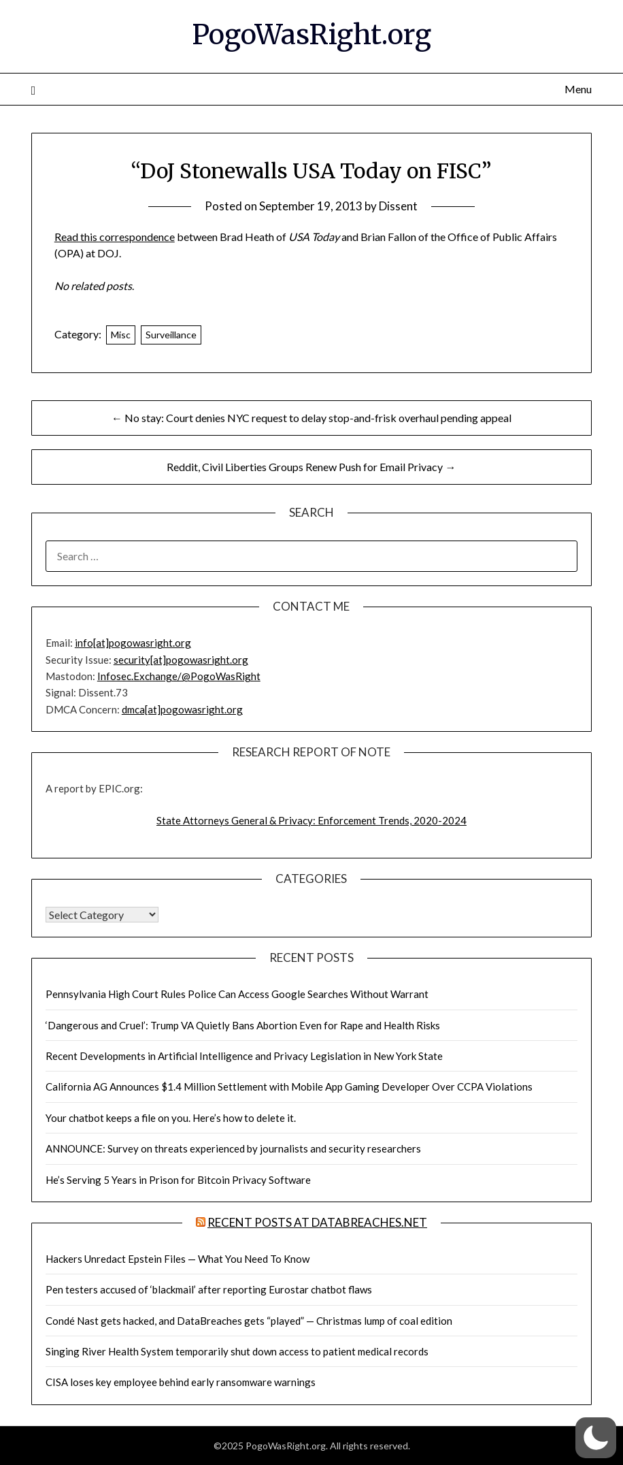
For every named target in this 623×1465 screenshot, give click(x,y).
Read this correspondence (114, 236)
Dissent (398, 206)
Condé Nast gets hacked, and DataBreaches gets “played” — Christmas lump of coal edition (249, 1321)
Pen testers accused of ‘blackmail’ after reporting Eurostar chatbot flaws (209, 1289)
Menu (578, 88)
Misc (121, 334)
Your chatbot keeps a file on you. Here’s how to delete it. (171, 1118)
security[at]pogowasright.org (181, 660)
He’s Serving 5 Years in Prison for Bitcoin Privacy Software (178, 1180)
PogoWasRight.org (311, 35)
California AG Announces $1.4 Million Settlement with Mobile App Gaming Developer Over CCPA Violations (289, 1086)
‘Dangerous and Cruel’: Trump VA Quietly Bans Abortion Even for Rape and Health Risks (243, 1025)
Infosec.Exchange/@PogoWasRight (178, 676)
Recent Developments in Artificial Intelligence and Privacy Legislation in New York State (244, 1056)
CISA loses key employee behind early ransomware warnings (181, 1382)
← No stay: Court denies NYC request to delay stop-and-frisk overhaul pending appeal (311, 417)
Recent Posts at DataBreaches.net (317, 1222)
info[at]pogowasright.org (133, 643)
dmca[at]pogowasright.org (182, 709)
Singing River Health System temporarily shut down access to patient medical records (237, 1351)
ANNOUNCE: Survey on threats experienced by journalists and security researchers (233, 1148)
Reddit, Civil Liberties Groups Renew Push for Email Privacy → (311, 466)
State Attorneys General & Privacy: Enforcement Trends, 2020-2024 (311, 820)
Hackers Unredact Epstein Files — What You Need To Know (177, 1259)
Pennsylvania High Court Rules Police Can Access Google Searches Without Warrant (237, 994)
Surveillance (171, 334)
